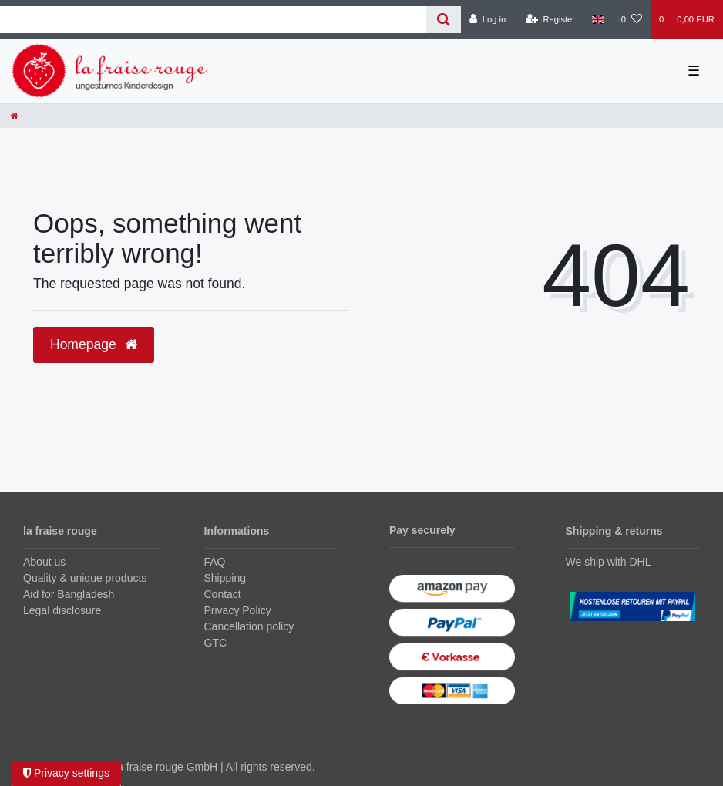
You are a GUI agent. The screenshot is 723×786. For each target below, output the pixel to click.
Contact (222, 594)
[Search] (443, 19)
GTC (215, 643)
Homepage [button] (93, 344)
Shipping (225, 578)
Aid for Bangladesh (68, 594)
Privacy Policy (237, 610)
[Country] (597, 19)
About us (44, 562)
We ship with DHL (608, 562)
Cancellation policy (249, 626)
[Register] (550, 19)
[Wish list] (632, 19)
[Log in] (487, 19)
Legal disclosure (62, 610)
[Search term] (213, 19)
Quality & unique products (84, 578)
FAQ (215, 562)
